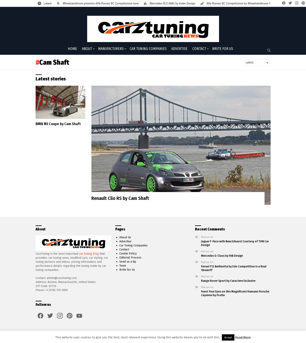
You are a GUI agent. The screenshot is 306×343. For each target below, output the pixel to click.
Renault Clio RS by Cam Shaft (120, 198)
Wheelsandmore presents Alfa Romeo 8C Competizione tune (100, 3)
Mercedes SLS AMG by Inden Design (172, 3)
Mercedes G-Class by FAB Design (222, 256)
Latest (47, 3)
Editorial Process (130, 257)
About (87, 49)
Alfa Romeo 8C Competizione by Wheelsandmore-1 (238, 3)
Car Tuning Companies (148, 48)
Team (122, 265)
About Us (125, 237)
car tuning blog (89, 253)
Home (72, 48)
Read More (243, 337)
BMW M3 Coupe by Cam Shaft (58, 124)
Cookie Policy (128, 253)
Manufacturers (111, 49)
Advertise (179, 48)
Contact (199, 49)
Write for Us (222, 48)
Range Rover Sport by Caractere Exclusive (228, 281)
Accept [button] (228, 337)
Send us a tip (127, 261)
